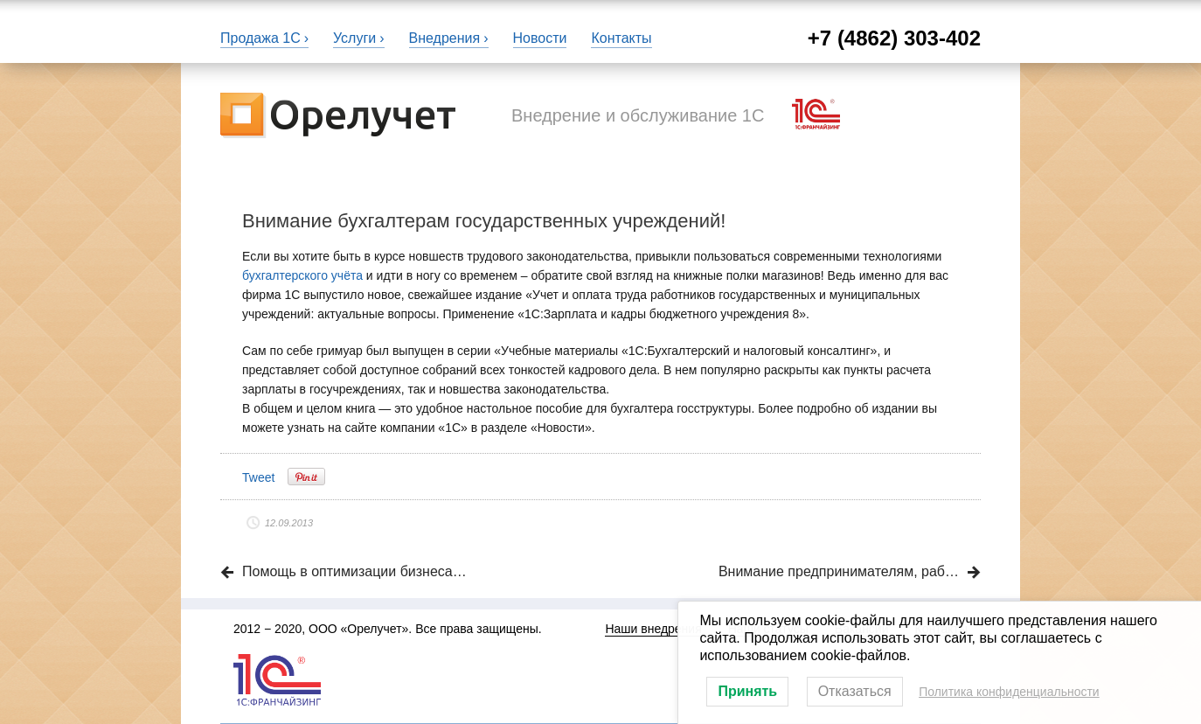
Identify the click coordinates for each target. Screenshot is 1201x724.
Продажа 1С (260, 38)
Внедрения (445, 38)
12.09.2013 (289, 523)
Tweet (258, 477)
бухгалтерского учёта (302, 275)
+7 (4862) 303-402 (894, 38)
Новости (540, 38)
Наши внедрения (653, 629)
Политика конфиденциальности (1009, 692)
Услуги (354, 38)
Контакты (621, 38)
